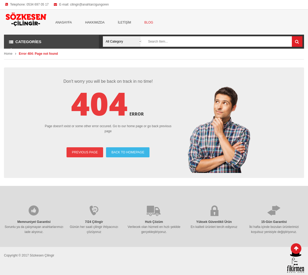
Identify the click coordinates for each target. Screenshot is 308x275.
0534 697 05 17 (38, 4)
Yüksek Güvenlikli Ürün (214, 222)
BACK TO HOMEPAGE (127, 152)
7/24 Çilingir (94, 222)
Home (8, 54)
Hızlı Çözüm (154, 222)
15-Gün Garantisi (274, 222)
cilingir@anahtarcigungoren (89, 4)
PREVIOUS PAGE (85, 152)
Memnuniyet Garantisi (34, 222)
